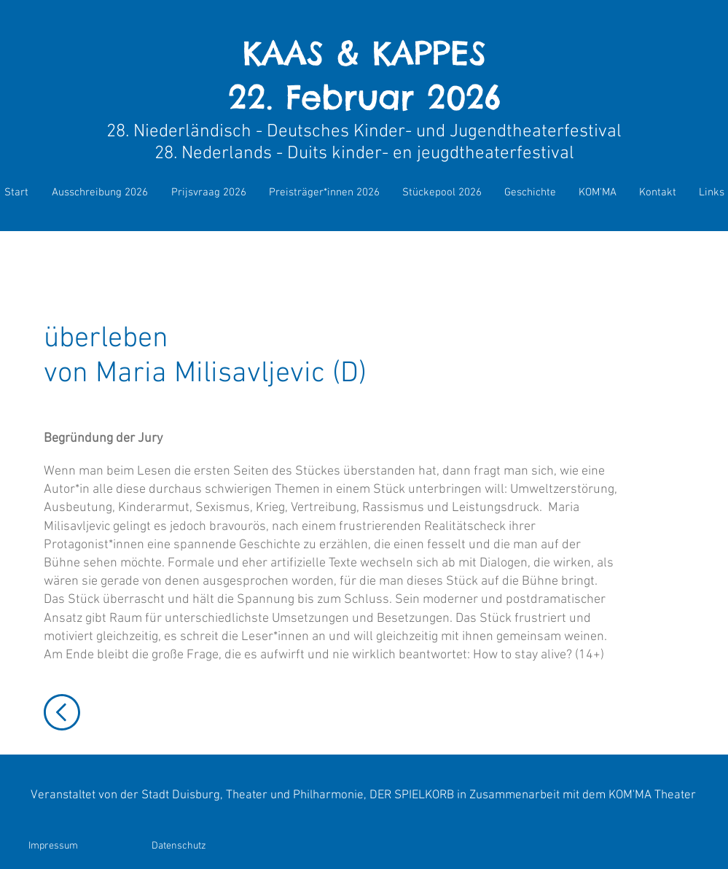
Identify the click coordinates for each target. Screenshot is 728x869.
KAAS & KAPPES (364, 53)
